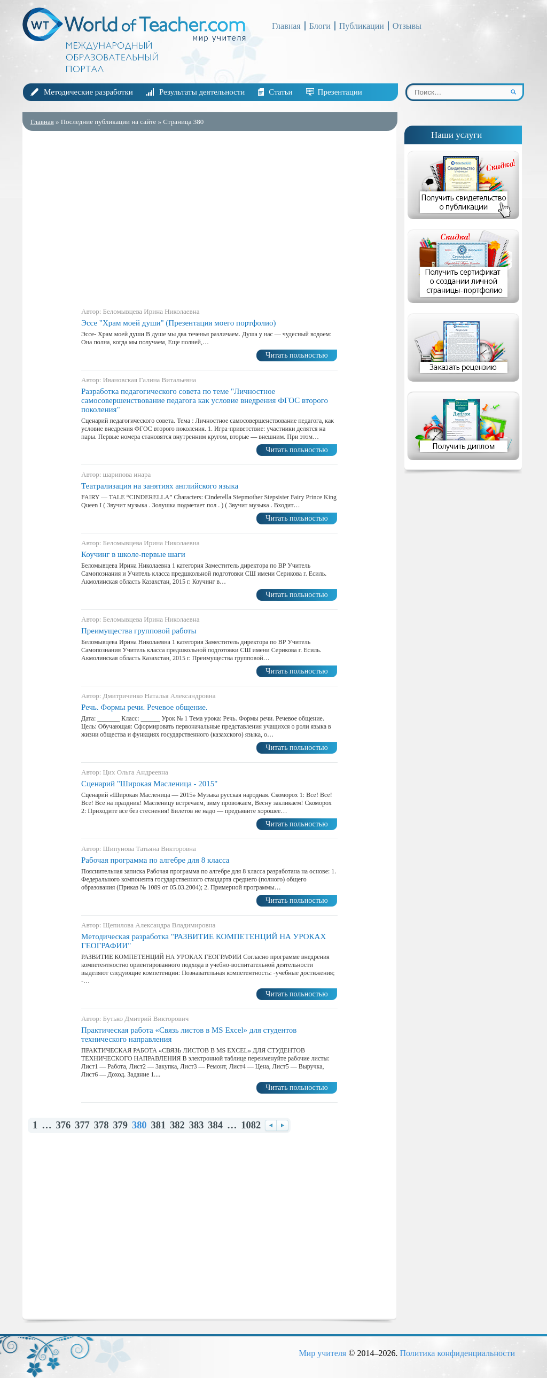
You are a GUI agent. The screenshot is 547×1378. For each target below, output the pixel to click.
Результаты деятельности (202, 92)
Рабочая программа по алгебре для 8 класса (155, 860)
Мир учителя (322, 1353)
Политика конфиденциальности (457, 1353)
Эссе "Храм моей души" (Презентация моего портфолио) (178, 323)
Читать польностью (296, 355)
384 (215, 1125)
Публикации (361, 25)
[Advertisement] (209, 216)
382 (177, 1125)
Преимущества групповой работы (139, 630)
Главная (286, 25)
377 (82, 1125)
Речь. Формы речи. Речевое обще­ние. (144, 707)
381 (158, 1125)
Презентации (340, 92)
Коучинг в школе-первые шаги (133, 554)
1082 (251, 1125)
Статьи (280, 92)
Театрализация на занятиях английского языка (159, 486)
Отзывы (407, 25)
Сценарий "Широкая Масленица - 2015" (149, 783)
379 (120, 1125)
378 (101, 1125)
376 (63, 1125)
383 (196, 1125)
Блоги (320, 25)
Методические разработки (88, 92)
